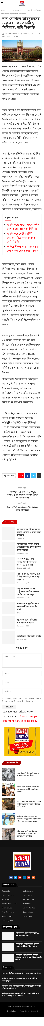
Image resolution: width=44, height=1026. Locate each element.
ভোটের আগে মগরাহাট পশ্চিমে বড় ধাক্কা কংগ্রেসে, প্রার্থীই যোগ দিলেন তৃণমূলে (28, 789)
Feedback (27, 904)
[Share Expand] (39, 475)
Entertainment (29, 912)
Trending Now (7, 920)
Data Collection (7, 895)
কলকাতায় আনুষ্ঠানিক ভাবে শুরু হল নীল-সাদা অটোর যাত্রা (28, 606)
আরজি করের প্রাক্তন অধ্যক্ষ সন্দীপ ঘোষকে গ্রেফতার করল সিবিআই (23, 227)
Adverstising (6, 899)
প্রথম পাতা (4, 10)
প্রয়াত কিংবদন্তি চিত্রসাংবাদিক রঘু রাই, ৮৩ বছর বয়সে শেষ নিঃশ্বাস (28, 774)
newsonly (13, 34)
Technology (27, 916)
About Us (23, 1011)
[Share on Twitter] (33, 475)
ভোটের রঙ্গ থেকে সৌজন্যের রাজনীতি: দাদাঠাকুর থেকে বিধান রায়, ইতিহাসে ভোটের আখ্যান (29, 804)
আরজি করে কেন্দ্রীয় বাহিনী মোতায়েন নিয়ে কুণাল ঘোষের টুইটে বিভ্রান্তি (21, 238)
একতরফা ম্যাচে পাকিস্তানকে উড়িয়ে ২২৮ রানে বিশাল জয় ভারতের (28, 576)
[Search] (41, 4)
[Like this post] (22, 475)
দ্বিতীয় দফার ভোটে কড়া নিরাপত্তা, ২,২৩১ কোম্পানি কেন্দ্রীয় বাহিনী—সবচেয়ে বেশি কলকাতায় (27, 833)
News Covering (7, 916)
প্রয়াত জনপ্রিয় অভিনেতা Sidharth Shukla (27, 621)
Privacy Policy (28, 899)
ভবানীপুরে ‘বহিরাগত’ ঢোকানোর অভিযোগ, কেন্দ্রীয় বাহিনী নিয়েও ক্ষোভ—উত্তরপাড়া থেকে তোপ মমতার (29, 818)
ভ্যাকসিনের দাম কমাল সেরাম (29, 636)
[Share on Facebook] (27, 475)
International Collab (9, 904)
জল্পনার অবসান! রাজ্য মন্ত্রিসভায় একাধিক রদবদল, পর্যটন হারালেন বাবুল (28, 591)
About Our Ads (29, 908)
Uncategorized (17, 10)
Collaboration (28, 891)
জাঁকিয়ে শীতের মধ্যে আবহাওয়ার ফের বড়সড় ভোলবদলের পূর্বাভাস (22, 249)
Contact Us (6, 891)
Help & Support (8, 912)
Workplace (27, 895)
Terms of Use (7, 908)
